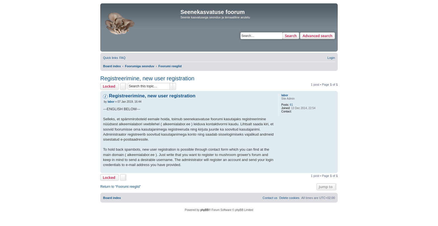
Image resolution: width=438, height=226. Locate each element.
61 (291, 104)
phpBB (204, 209)
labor (284, 95)
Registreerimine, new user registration (147, 78)
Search (291, 35)
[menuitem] (122, 57)
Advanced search (317, 35)
